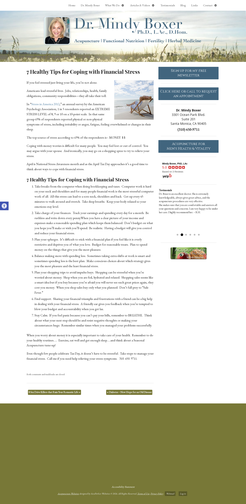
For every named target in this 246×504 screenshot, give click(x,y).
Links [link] (194, 5)
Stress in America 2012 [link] (45, 104)
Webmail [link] (170, 493)
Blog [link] (183, 5)
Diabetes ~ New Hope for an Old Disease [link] (129, 392)
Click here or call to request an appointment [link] (188, 93)
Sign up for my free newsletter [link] (188, 73)
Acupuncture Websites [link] (68, 493)
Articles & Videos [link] (140, 5)
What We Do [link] (112, 5)
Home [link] (71, 5)
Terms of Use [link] (143, 493)
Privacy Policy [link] (157, 493)
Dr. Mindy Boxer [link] (90, 5)
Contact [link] (207, 5)
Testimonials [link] (168, 5)
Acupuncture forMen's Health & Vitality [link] (189, 146)
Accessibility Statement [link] (123, 487)
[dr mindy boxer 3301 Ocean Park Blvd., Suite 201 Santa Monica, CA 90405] (123, 442)
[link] (4, 206)
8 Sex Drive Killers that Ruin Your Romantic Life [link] (54, 392)
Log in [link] (183, 493)
